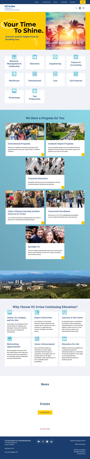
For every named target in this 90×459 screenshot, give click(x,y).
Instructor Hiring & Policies (77, 440)
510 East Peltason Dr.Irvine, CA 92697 (11, 443)
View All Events (45, 412)
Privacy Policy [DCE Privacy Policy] (81, 454)
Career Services (47, 2)
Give (83, 2)
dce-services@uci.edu (11, 452)
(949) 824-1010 (9, 448)
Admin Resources (80, 444)
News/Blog (64, 2)
